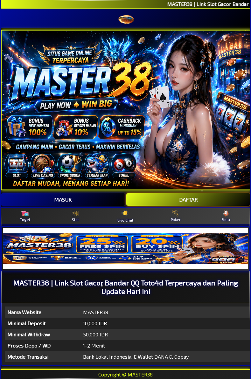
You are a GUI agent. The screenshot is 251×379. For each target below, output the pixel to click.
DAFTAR (188, 199)
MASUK (63, 199)
